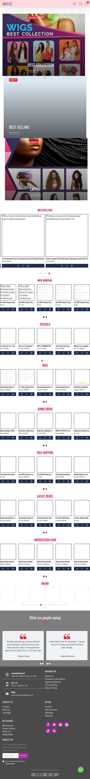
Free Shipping (45, 452)
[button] (41, 273)
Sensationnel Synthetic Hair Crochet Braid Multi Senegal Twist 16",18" (64, 474)
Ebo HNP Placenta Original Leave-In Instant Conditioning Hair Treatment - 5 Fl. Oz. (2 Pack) (64, 302)
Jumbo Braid (45, 408)
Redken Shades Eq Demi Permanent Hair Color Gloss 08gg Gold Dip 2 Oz (82, 474)
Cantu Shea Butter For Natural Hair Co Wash (82, 346)
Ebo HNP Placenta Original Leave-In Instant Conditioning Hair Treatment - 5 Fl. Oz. (82, 302)
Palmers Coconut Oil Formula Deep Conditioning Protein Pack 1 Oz (67, 259)
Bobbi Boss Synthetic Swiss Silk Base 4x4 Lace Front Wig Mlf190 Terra (82, 387)
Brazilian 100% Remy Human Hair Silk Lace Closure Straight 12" (64, 518)
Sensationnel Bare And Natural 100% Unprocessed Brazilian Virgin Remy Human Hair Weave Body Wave (45, 518)
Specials (45, 324)
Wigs (45, 365)
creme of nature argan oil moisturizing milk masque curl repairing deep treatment (64, 346)
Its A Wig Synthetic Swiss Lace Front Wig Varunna (27, 387)
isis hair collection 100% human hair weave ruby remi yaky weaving (82, 518)
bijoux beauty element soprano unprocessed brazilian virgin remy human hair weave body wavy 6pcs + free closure (27, 561)
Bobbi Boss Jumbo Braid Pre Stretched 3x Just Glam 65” (27, 431)
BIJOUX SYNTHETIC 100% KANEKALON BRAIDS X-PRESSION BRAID (64, 431)
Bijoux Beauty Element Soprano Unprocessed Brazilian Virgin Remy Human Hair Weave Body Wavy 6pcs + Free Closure (45, 561)
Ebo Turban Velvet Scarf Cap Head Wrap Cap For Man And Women (23, 259)
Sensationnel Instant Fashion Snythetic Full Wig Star (45, 387)
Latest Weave (45, 495)
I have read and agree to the (13, 762)
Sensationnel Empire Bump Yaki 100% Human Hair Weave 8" (27, 518)
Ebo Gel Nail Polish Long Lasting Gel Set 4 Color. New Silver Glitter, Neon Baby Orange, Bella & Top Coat (45, 474)
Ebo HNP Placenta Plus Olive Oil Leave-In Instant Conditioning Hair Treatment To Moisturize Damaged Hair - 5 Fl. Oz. (45, 302)
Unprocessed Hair (45, 539)
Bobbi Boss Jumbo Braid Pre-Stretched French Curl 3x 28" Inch (82, 431)
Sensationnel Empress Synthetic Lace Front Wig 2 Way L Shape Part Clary (64, 387)
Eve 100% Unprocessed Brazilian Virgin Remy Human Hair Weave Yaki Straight (27, 474)
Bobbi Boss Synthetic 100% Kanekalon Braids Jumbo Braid (45, 431)
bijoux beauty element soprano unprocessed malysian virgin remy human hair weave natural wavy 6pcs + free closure (27, 346)
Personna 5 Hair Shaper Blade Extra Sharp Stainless (45, 346)
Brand (45, 583)
